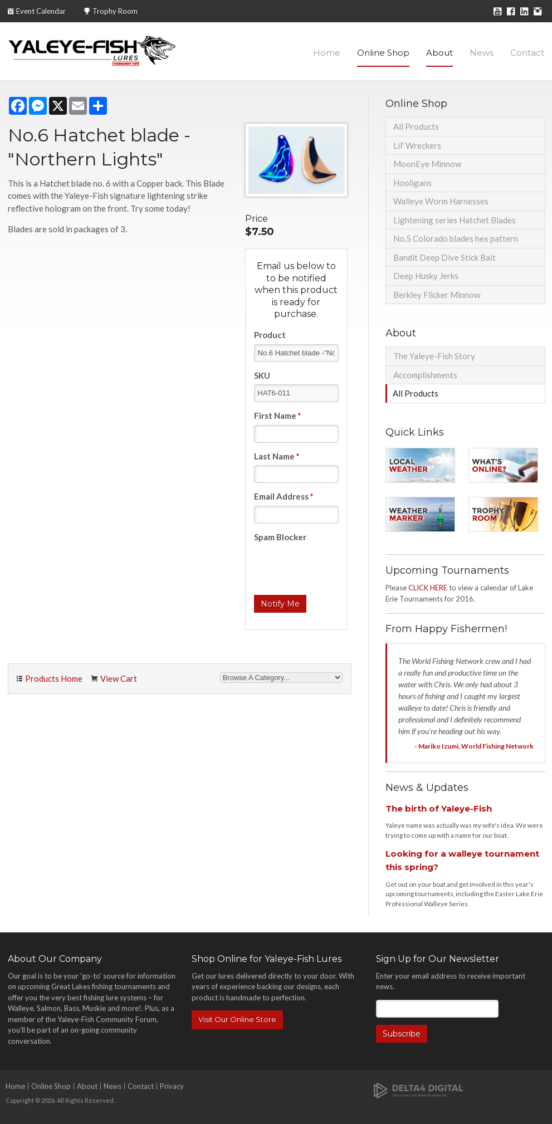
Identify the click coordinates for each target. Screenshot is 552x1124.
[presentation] (338, 567)
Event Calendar (41, 11)
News (482, 52)
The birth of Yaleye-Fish (438, 808)
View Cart (118, 678)
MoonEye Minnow (427, 164)
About (439, 52)
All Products (416, 126)
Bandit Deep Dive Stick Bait (444, 257)
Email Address (284, 496)
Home (326, 52)
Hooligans (412, 183)
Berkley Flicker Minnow (436, 295)
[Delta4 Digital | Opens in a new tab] (418, 1089)
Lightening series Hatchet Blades (454, 220)
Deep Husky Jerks (425, 276)
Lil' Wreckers (417, 145)
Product (270, 335)
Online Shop (383, 52)
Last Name (277, 456)
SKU (262, 375)
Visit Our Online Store (237, 1019)
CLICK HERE (427, 587)
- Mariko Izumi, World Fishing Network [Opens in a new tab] (474, 746)
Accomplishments (425, 375)
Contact (527, 52)
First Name (277, 415)
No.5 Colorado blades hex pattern (455, 238)
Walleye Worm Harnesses (441, 201)
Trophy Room (115, 11)
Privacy (172, 1086)
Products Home (53, 678)
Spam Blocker (280, 537)
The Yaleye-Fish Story (434, 356)
